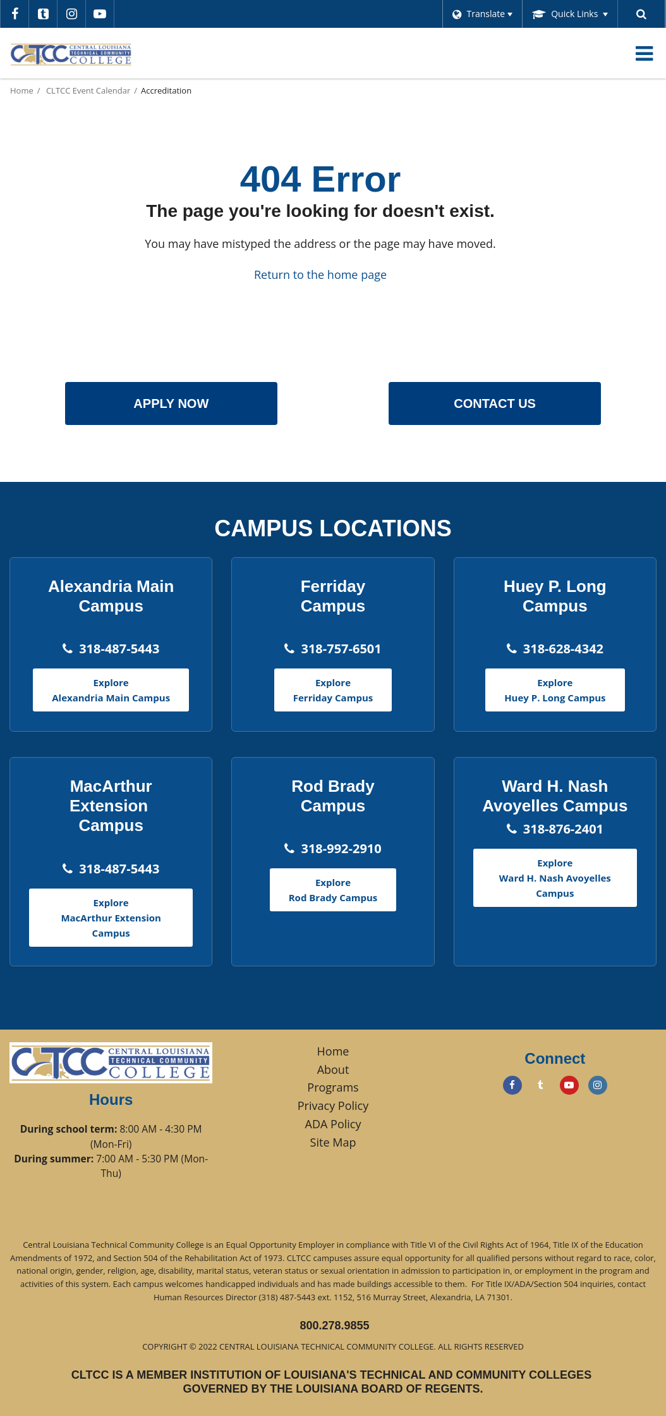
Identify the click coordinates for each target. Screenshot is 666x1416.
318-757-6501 (341, 648)
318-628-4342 (563, 648)
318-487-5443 (119, 648)
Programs (332, 1087)
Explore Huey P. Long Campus (554, 690)
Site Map (333, 1142)
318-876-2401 (563, 828)
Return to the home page (320, 274)
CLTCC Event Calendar (88, 90)
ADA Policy (333, 1123)
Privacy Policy (333, 1105)
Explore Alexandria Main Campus (111, 690)
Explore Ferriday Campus (333, 690)
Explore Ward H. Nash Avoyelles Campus (555, 877)
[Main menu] (644, 53)
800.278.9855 (334, 1325)
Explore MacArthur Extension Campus (111, 917)
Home (21, 90)
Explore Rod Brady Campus (333, 890)
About (333, 1069)
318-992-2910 (341, 848)
